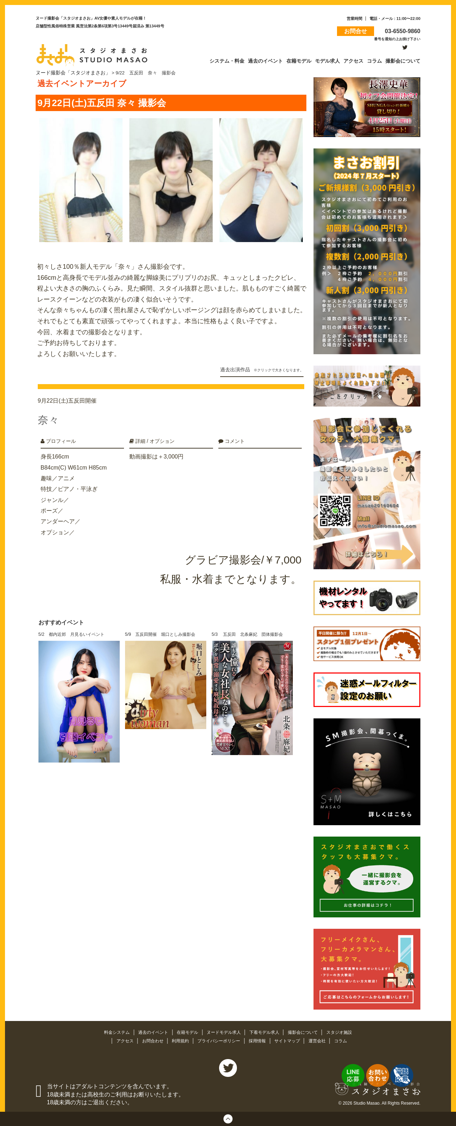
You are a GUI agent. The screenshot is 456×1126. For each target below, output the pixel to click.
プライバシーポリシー (219, 1039)
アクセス (119, 1039)
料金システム (110, 1030)
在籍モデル (185, 1030)
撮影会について (308, 1030)
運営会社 (323, 1039)
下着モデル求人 (267, 1030)
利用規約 (178, 1039)
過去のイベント (149, 1030)
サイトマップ (291, 1039)
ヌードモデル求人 (224, 1030)
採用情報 (260, 1039)
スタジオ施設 (346, 1030)
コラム (347, 1039)
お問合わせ (148, 1039)
